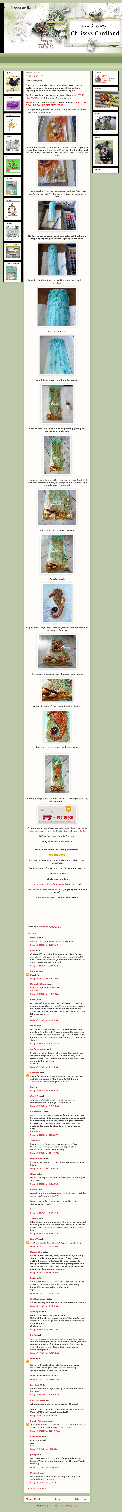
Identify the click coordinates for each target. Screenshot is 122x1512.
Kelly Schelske (37, 1400)
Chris (33, 999)
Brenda (33, 1473)
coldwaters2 (36, 1111)
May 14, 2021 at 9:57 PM (44, 1329)
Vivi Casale (35, 1436)
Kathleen (34, 1072)
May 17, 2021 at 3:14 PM (43, 1483)
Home (57, 1498)
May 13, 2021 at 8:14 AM (44, 1090)
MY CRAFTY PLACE (48, 1375)
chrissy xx (35, 1311)
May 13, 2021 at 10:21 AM (44, 1135)
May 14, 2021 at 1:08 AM (44, 1272)
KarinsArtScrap (38, 984)
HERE (82, 831)
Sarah (33, 1026)
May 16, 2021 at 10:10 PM (45, 1431)
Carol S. (34, 1096)
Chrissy (106, 76)
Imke (32, 1358)
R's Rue (34, 971)
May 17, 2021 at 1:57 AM (44, 1449)
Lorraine (34, 1385)
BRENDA (30, 102)
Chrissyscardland (20, 7)
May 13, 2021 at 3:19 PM (44, 1168)
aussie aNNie (37, 1158)
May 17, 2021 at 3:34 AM (44, 1467)
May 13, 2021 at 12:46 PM (44, 1153)
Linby (33, 1278)
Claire (33, 1174)
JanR (32, 1140)
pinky (33, 1454)
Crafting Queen (38, 1299)
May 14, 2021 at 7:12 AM (44, 1306)
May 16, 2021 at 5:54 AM (44, 1395)
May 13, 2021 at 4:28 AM (44, 994)
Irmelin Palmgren (38, 1421)
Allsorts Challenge (45, 897)
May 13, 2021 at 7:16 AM (44, 1067)
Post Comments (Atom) (64, 1506)
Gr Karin (34, 990)
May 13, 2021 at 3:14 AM (44, 966)
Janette (34, 1218)
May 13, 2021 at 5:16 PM (44, 1184)
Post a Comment (37, 1488)
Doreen (34, 938)
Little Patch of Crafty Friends (48, 884)
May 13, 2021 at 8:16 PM (44, 1233)
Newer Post (33, 1498)
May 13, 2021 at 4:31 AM (44, 1020)
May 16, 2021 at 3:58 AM (44, 1353)
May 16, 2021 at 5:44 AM (44, 1379)
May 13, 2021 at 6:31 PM (44, 1213)
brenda (33, 1189)
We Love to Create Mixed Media (45, 889)
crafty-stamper (38, 1049)
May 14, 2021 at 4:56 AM (44, 1293)
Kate (32, 950)
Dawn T (34, 1239)
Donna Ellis (36, 1252)
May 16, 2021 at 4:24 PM (44, 1415)
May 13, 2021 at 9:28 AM (44, 1106)
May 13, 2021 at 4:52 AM (44, 1043)
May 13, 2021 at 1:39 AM (44, 945)
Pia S (33, 1335)
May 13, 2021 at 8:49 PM (44, 1246)
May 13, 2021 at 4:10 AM (44, 978)
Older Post (82, 1498)
